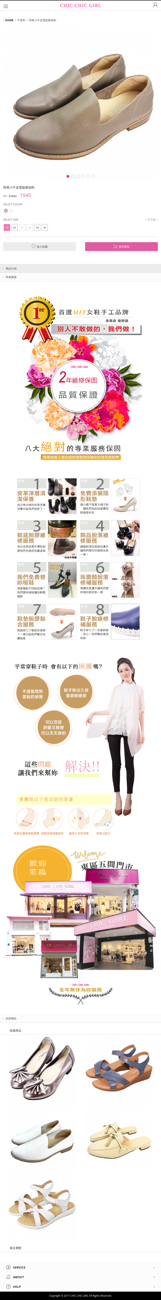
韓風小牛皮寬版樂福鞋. (43, 20)
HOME (9, 20)
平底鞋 (21, 20)
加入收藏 (39, 246)
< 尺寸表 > (151, 219)
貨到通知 (121, 246)
